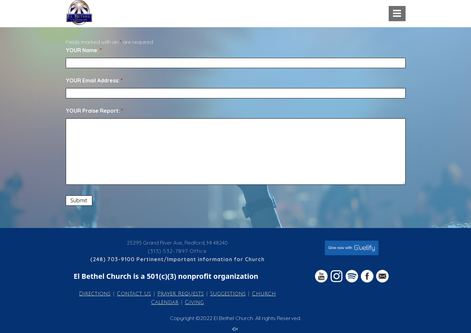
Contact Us (134, 294)
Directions (95, 294)
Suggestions (228, 294)
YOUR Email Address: (94, 80)
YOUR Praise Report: (94, 110)
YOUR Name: (84, 50)
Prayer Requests (180, 294)
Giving (194, 302)
